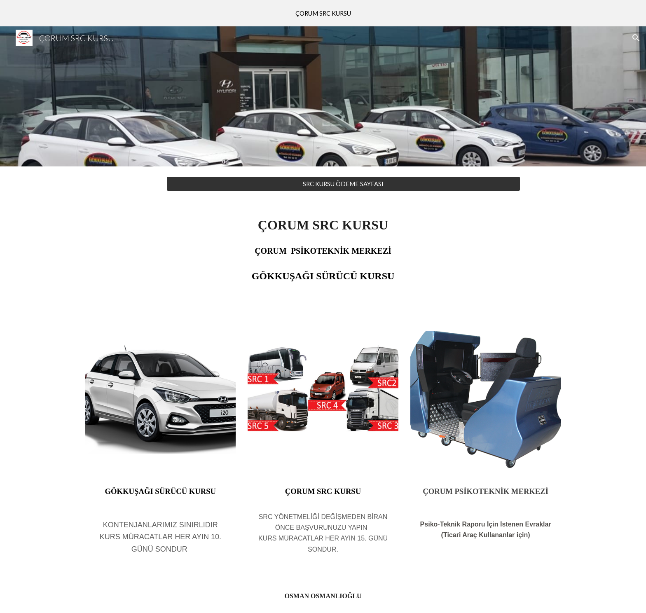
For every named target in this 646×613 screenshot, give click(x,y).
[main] (323, 257)
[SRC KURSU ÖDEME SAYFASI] (343, 183)
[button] (636, 38)
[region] (323, 13)
